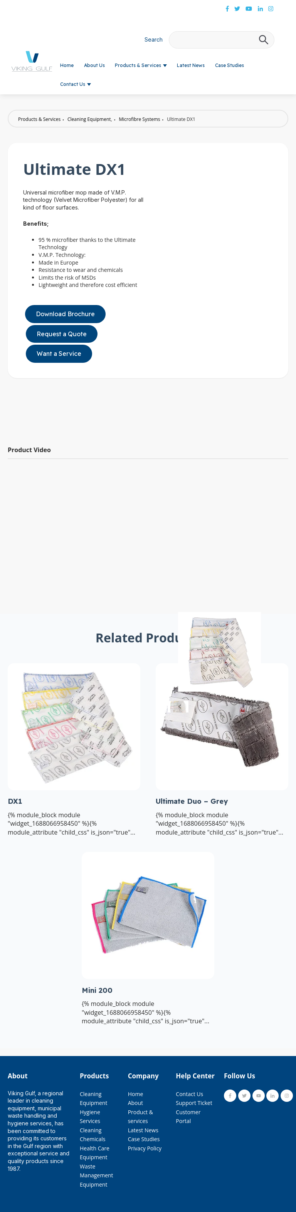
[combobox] (221, 40)
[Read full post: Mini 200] (148, 976)
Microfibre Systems (139, 119)
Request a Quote (62, 334)
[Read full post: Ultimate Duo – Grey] (222, 788)
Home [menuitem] (135, 1094)
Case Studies (229, 65)
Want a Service (59, 353)
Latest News (191, 65)
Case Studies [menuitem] (144, 1139)
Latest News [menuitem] (143, 1130)
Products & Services (138, 65)
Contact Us (72, 84)
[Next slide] (259, 707)
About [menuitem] (135, 1102)
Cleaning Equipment (89, 119)
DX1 (15, 801)
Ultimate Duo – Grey (192, 801)
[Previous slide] (180, 707)
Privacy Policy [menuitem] (144, 1148)
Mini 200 (97, 990)
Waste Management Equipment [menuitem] (96, 1175)
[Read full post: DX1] (74, 788)
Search (154, 39)
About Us (94, 65)
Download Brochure (65, 314)
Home (67, 65)
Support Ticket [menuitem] (194, 1102)
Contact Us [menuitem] (189, 1094)
